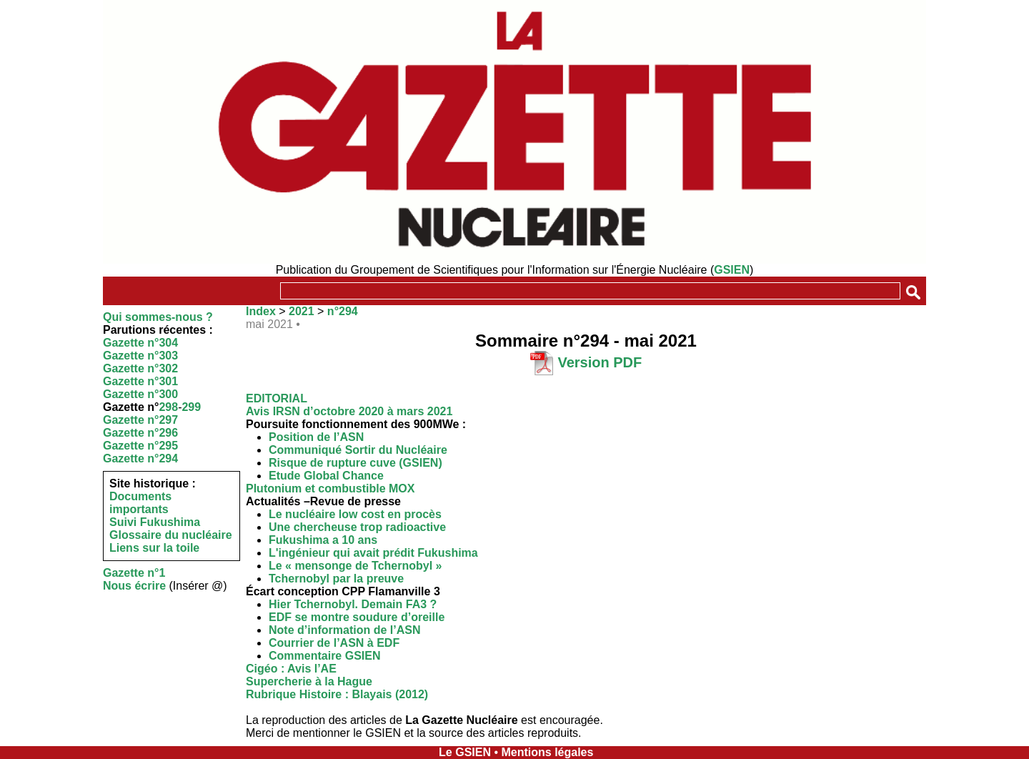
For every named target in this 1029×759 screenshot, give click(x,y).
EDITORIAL (276, 398)
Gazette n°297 (140, 420)
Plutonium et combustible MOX (330, 488)
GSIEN (732, 270)
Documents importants (140, 502)
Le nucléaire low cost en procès (355, 514)
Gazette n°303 (140, 355)
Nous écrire (134, 586)
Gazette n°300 (140, 394)
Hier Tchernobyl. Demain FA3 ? (353, 604)
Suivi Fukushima (154, 522)
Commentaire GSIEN (324, 656)
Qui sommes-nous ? (158, 317)
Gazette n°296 (140, 433)
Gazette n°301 (140, 381)
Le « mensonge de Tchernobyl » (355, 566)
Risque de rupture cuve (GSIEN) (355, 463)
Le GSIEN (465, 752)
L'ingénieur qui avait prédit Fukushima (373, 553)
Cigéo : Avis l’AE (291, 669)
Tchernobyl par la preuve (336, 578)
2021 (301, 311)
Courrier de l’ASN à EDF (334, 643)
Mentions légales (547, 752)
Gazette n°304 (140, 343)
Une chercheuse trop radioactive (357, 527)
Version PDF (599, 362)
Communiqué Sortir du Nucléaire (358, 450)
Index (261, 311)
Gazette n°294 (140, 458)
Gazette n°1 (134, 573)
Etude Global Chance (326, 476)
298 (168, 407)
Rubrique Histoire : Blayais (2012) (337, 694)
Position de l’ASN (316, 437)
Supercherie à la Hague (309, 681)
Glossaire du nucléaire (170, 535)
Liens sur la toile (154, 548)
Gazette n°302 (140, 368)
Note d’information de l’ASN (344, 630)
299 (191, 407)
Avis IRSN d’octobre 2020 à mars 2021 (349, 411)
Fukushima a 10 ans (323, 540)
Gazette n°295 (140, 446)
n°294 (342, 311)
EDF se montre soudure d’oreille (356, 617)
